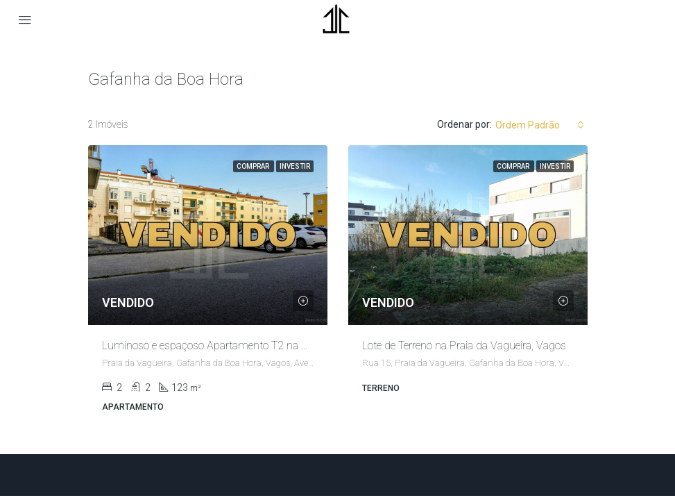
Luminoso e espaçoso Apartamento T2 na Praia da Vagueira (242, 345)
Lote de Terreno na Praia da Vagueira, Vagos (464, 345)
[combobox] (539, 125)
